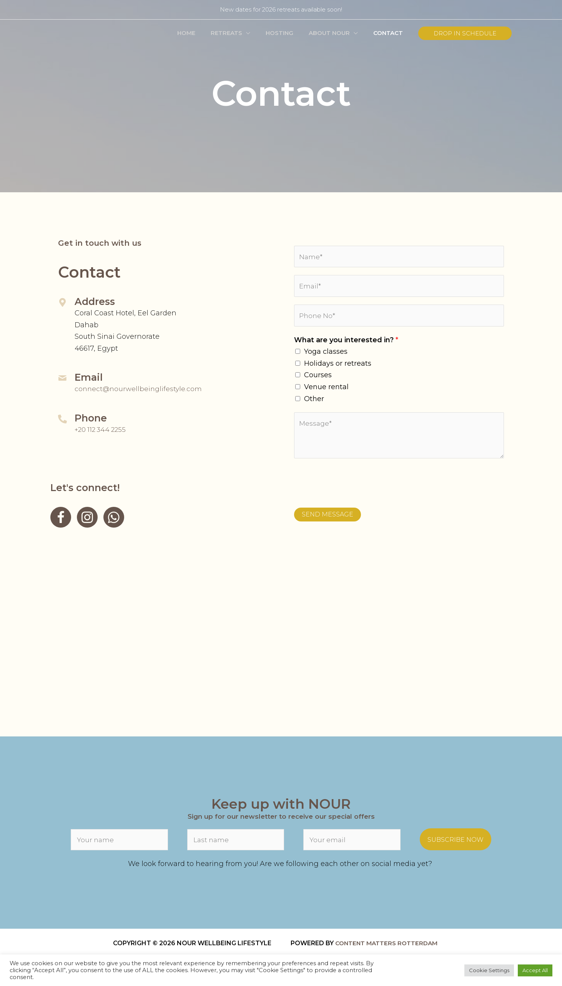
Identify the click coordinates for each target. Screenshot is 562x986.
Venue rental (326, 390)
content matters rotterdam (390, 946)
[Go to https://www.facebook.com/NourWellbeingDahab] (60, 517)
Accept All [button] (535, 970)
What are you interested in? (346, 343)
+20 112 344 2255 (102, 429)
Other (314, 402)
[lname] (235, 843)
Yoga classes (326, 355)
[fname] (119, 843)
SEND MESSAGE (327, 517)
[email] (352, 843)
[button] (260, 33)
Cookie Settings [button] (489, 970)
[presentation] (352, 485)
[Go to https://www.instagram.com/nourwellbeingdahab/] (87, 517)
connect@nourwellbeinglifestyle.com (140, 389)
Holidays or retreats (337, 367)
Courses (318, 378)
